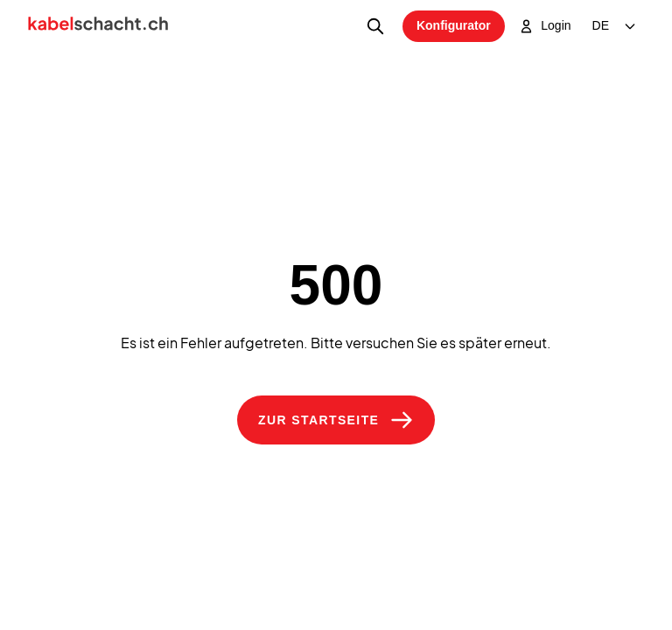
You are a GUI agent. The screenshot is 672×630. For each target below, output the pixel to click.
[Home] (98, 26)
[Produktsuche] (375, 26)
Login (545, 26)
